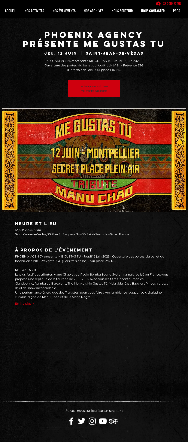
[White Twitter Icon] (81, 421)
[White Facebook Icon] (71, 421)
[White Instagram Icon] (92, 421)
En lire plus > (24, 303)
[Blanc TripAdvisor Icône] (113, 421)
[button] (36, 10)
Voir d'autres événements (94, 91)
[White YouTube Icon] (103, 421)
